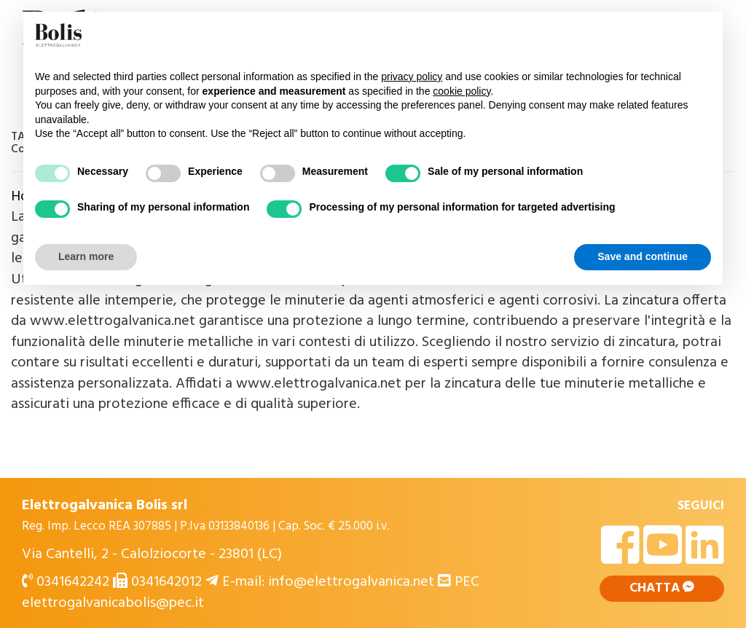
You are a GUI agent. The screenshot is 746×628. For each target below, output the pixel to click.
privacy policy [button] (411, 76)
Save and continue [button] (642, 256)
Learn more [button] (86, 256)
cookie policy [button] (461, 91)
